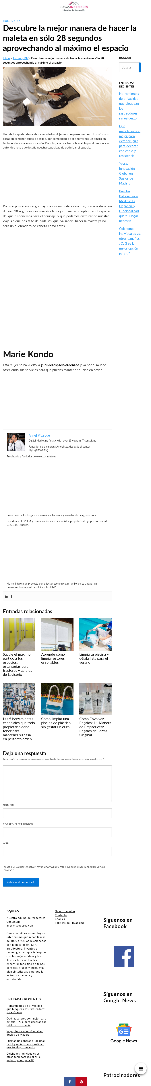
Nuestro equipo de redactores (26, 917)
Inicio (6, 58)
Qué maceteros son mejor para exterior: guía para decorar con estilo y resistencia (129, 141)
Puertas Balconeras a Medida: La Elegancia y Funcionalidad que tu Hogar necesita (129, 206)
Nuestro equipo (65, 911)
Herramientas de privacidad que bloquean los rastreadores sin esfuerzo (26, 1009)
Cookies (60, 918)
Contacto (61, 915)
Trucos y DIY (11, 20)
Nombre (8, 805)
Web (6, 843)
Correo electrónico (18, 824)
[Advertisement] (57, 176)
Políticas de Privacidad (69, 922)
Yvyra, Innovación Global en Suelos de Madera (127, 173)
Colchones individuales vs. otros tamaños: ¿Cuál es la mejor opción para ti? (24, 1057)
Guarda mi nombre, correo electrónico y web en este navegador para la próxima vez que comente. (55, 868)
